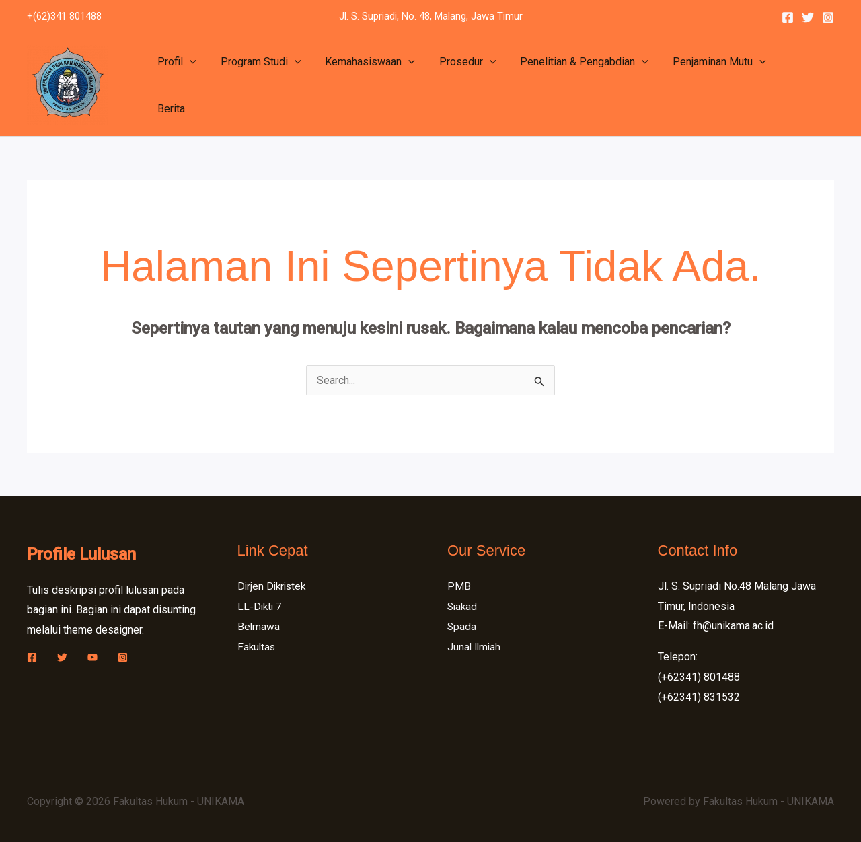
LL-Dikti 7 (260, 606)
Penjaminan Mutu (704, 85)
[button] (188, 85)
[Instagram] (828, 17)
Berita (786, 85)
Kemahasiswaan (363, 85)
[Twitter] (808, 17)
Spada (462, 625)
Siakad (463, 606)
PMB (459, 586)
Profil (175, 85)
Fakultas (257, 646)
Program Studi (257, 85)
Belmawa (258, 625)
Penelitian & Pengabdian (572, 85)
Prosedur (458, 85)
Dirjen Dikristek (273, 586)
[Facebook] (788, 17)
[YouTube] (92, 657)
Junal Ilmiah (475, 646)
